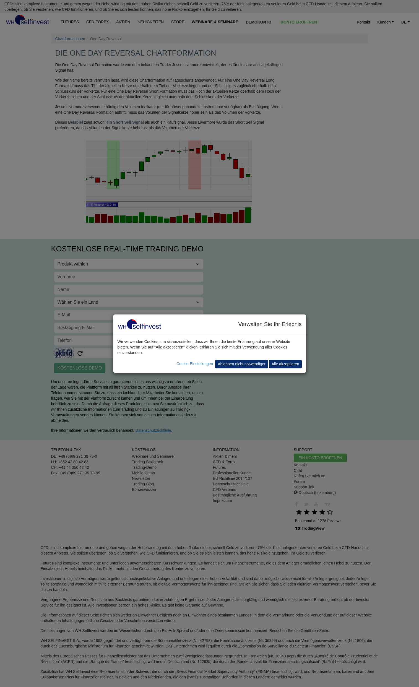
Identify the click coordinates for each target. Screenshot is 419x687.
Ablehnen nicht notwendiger (242, 364)
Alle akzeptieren (285, 364)
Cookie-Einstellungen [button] (194, 363)
